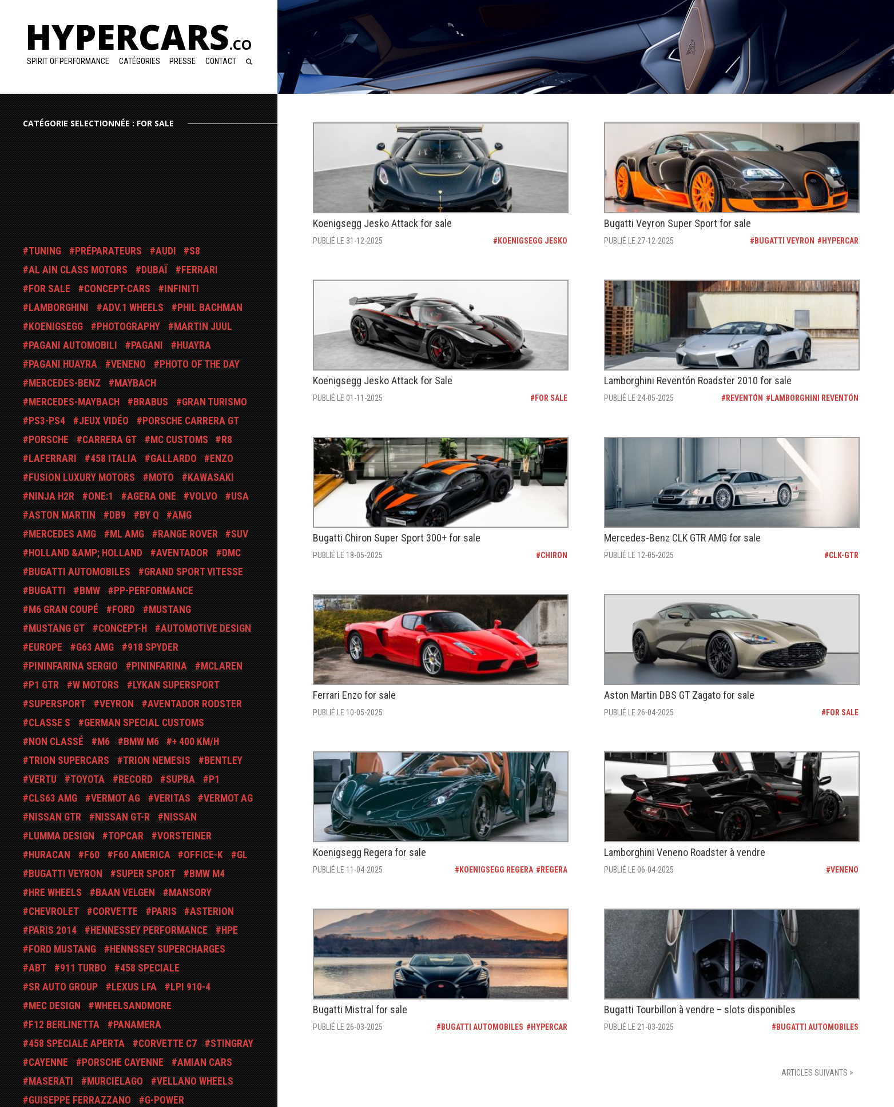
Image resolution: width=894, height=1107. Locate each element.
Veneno (128, 364)
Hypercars (138, 36)
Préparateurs (108, 251)
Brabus (150, 402)
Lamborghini (59, 307)
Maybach (135, 383)
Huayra (194, 345)
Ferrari (199, 270)
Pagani (147, 345)
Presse (182, 61)
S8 (194, 251)
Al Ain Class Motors (78, 270)
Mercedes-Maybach (74, 402)
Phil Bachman (210, 307)
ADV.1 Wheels (133, 307)
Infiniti (181, 288)
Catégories (139, 61)
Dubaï (154, 270)
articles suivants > (817, 1072)
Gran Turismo (214, 402)
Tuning (45, 251)
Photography (128, 326)
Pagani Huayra (63, 364)
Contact (220, 61)
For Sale (49, 288)
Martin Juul (203, 326)
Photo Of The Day (200, 364)
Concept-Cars (117, 288)
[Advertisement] (114, 189)
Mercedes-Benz (65, 383)
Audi (166, 251)
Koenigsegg (56, 326)
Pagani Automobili (73, 345)
